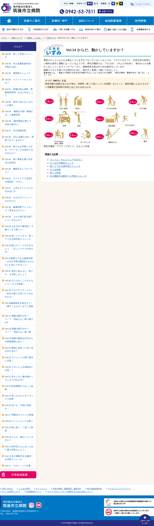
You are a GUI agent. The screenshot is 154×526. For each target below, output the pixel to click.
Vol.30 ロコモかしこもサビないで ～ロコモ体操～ (19, 282)
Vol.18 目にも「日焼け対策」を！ (19, 407)
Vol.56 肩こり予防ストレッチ (19, 56)
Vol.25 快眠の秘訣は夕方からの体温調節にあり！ (19, 340)
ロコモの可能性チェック (62, 163)
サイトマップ (41, 489)
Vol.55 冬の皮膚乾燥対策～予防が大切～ (19, 65)
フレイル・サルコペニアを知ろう (66, 159)
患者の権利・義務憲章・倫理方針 (67, 489)
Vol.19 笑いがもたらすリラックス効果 (19, 397)
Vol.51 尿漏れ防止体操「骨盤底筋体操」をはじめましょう (19, 92)
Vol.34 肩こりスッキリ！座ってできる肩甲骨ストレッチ (19, 237)
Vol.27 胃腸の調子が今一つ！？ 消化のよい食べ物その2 (19, 319)
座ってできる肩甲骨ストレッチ (65, 166)
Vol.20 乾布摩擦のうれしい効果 (19, 388)
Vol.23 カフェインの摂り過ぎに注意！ (19, 359)
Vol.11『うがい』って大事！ (19, 465)
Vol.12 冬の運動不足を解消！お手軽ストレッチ (19, 458)
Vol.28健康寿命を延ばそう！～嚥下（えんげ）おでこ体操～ (19, 306)
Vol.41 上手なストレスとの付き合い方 (19, 189)
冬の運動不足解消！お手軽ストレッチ (68, 176)
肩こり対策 (55, 172)
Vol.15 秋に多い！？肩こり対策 (19, 429)
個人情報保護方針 (94, 489)
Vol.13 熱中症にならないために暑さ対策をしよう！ (19, 448)
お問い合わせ (7, 489)
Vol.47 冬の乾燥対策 (15, 130)
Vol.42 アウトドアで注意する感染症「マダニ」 (19, 180)
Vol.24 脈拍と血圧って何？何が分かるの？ (19, 349)
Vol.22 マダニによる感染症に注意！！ (19, 368)
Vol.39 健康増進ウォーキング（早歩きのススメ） (19, 209)
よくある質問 (24, 489)
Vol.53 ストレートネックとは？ (19, 81)
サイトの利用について (10, 491)
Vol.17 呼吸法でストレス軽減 (19, 415)
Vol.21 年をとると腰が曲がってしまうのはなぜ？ (19, 378)
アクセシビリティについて (119, 489)
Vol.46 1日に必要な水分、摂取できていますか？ (19, 138)
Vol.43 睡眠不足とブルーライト (19, 170)
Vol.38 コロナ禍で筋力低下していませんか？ (19, 218)
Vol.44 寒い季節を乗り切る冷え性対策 (19, 161)
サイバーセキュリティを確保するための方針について (70, 491)
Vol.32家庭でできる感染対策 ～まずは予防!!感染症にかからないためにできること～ (20, 261)
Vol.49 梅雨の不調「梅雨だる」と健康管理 (19, 113)
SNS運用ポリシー (33, 491)
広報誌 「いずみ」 (34, 38)
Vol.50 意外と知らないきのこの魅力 (19, 103)
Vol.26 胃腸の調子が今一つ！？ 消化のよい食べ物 (18, 330)
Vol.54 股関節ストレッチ (18, 73)
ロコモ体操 (55, 169)
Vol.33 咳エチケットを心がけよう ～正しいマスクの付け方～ (19, 248)
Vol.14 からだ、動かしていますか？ (19, 438)
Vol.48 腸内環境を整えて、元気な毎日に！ (19, 123)
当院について (17, 38)
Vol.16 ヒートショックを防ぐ (19, 421)
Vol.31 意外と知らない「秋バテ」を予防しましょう (19, 273)
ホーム (4, 38)
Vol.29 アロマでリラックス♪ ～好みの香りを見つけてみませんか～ (19, 293)
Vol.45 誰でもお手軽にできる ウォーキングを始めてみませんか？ (19, 149)
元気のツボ (51, 38)
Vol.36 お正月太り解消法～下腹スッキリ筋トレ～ (19, 228)
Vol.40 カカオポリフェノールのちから (19, 199)
